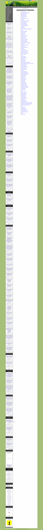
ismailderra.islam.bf (9, 495)
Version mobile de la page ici (25, 8)
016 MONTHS (9, 476)
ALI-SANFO (22, 70)
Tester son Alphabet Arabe (9, 9)
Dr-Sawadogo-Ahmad (24, 85)
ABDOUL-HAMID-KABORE (24, 31)
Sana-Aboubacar (23, 108)
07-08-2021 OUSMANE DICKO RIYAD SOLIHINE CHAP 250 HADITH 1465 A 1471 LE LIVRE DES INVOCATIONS (9, 363)
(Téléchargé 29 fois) (9, 161)
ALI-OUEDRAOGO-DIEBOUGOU (24, 25)
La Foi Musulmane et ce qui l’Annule (20, 0)
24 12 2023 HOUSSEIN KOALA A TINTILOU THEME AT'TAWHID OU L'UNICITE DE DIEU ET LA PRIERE (9, 295)
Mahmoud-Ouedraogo (24, 94)
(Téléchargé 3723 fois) (9, 186)
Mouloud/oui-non (9, 12)
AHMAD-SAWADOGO (23, 56)
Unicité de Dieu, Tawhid (13, 0)
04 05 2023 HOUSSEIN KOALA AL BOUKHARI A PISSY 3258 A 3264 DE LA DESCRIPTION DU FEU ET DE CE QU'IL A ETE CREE (9, 301)
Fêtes (27, 6)
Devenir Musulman (8, 0)
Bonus (30, 6)
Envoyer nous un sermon (9, 62)
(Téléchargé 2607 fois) (9, 399)
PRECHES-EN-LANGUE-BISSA (24, 87)
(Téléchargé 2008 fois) (9, 200)
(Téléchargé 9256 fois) (9, 125)
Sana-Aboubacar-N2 (23, 100)
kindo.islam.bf (9, 493)
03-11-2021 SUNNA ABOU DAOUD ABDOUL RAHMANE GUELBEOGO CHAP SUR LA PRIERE (9, 209)
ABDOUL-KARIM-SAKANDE (24, 24)
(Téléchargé (8, 358)
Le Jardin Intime (9, 10)
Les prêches (15, 6)
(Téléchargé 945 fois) (9, 265)
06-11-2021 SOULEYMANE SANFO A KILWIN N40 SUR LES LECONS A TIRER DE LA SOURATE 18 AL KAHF (9, 259)
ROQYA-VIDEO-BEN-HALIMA (24, 109)
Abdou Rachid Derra (9, 490)
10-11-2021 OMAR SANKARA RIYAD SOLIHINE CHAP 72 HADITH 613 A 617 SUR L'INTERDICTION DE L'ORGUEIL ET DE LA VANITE (9, 381)
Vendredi (8, 14)
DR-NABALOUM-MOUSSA (24, 64)
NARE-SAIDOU (22, 48)
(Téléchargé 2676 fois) (9, 260)
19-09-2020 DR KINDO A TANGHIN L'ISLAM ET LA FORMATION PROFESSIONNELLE (9, 233)
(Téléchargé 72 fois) (9, 344)
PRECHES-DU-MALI (23, 32)
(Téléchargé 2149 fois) (9, 332)
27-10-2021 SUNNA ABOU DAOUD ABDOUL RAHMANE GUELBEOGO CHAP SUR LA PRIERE (9, 214)
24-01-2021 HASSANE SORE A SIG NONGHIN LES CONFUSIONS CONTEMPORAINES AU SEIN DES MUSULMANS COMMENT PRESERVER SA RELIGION (9, 308)
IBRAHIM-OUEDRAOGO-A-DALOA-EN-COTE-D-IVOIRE (27, 63)
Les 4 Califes (8, 13)
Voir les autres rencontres (9, 435)
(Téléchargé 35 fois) (9, 167)
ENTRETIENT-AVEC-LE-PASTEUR (24, 86)
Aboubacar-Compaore (24, 69)
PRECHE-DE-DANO (23, 33)
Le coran (19, 6)
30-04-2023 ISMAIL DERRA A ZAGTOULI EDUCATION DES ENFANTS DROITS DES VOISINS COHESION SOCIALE (9, 269)
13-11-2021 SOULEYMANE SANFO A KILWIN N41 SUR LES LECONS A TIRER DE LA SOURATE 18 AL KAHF (9, 254)
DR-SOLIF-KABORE (23, 49)
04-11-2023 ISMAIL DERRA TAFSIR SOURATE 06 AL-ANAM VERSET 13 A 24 (9, 136)
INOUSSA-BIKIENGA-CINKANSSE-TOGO (25, 62)
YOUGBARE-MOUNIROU (24, 84)
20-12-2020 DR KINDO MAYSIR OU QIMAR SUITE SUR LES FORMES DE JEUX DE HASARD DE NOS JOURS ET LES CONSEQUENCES (9, 77)
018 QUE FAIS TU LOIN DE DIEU (9, 471)
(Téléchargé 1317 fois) (9, 275)
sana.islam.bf (9, 494)
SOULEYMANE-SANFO (23, 78)
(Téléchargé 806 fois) (9, 302)
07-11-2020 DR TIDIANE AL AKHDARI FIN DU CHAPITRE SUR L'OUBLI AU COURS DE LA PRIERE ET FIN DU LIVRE (9, 398)
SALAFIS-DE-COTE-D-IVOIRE (24, 39)
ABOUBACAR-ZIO (23, 99)
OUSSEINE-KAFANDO (23, 79)
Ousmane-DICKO (23, 77)
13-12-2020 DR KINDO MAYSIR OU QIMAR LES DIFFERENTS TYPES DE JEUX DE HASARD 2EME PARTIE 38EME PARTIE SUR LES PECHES (9, 83)
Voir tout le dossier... (10, 415)
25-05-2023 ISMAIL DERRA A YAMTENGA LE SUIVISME (9, 264)
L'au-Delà (8, 15)
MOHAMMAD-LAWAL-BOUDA (24, 47)
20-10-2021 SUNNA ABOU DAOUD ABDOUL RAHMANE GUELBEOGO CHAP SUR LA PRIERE (9, 219)
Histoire (8, 16)
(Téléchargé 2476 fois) (9, 339)
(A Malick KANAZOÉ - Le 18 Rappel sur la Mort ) (9, 28)
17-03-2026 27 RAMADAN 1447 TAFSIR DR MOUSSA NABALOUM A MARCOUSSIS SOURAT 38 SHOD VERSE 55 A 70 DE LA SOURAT (9, 160)
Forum (33, 6)
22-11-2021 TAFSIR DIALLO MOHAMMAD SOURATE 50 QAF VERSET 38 (9, 199)
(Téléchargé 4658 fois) (9, 229)
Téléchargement (23, 6)
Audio (8, 19)
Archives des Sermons (9, 63)
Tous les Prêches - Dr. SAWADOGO (9, 131)
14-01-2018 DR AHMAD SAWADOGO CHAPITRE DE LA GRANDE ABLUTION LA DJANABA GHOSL (9, 117)
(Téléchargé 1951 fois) (9, 220)
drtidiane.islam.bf (9, 489)
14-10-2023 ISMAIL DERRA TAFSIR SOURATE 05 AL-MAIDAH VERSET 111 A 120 (9, 145)
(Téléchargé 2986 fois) (9, 255)
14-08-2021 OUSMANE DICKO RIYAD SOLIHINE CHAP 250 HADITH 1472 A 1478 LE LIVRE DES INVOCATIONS (9, 357)
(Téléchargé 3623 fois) (9, 319)
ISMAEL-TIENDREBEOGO (24, 92)
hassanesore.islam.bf (9, 492)
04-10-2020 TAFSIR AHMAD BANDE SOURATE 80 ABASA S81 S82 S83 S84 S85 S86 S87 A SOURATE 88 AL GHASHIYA (9, 185)
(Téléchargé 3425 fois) (9, 100)
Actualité (8, 8)
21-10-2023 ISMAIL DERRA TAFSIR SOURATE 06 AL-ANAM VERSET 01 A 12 (9, 140)
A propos (33, 2)
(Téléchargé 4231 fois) (9, 181)
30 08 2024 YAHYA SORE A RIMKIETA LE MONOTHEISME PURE (9, 285)
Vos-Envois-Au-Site (23, 11)
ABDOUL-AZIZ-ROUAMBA (24, 16)
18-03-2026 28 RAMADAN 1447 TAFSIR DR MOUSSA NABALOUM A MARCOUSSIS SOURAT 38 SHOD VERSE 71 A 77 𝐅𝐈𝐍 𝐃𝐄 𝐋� (9, 154)
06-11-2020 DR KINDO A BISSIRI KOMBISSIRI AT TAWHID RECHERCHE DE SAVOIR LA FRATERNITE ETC (9, 228)
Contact (35, 2)
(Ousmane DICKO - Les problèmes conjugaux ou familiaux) (9, 32)
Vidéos (8, 17)
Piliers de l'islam (10, 6)
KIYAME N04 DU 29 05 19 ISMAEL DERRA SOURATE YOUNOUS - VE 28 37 (9, 439)
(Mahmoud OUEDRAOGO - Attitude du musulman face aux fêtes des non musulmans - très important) (9, 24)
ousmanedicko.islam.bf (9, 491)
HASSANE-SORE (23, 46)
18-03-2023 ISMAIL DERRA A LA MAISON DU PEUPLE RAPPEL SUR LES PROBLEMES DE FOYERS (9, 274)
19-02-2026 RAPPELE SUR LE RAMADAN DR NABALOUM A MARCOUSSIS (9, 343)
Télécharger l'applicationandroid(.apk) (9, 519)
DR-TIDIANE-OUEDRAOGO (24, 41)
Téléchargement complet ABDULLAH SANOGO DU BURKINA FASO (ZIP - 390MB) (9, 465)
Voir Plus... (9, 149)
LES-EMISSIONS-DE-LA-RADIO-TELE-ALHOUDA (26, 102)
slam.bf (10, 2)
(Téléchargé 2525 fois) (9, 405)
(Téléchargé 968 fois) (9, 270)
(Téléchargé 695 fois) (9, 286)
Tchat (36, 6)
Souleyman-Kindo (23, 107)
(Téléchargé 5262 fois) (9, 176)
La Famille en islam (9, 11)
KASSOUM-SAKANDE (23, 54)
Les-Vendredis (23, 17)
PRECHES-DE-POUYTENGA (24, 40)
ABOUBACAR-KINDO (23, 93)
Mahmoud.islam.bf (9, 497)
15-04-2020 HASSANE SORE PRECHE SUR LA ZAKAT (9, 313)
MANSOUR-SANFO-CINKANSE (24, 18)
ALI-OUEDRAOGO (23, 34)
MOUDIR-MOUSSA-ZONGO (24, 101)
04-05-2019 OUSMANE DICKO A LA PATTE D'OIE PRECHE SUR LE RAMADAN (9, 323)
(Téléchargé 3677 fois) (9, 440)
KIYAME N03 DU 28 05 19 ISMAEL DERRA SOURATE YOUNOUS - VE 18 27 (9, 444)
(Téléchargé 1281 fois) (9, 141)
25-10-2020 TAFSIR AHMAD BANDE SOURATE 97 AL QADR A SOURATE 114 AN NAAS (9, 175)
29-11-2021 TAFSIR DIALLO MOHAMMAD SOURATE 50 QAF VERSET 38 (9, 195)
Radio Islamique (9, 20)
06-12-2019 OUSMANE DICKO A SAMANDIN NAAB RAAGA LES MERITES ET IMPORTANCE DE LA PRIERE (9, 318)
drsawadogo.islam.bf (9, 496)
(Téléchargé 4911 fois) (9, 78)
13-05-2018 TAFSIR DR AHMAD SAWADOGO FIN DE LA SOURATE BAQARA (9, 112)
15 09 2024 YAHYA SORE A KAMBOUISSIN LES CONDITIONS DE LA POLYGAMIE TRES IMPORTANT (9, 280)
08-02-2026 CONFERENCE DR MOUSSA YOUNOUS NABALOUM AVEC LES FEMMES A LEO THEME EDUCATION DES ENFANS (9, 348)
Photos (8, 18)
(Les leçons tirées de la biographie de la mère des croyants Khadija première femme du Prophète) (9, 52)
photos (22, 55)
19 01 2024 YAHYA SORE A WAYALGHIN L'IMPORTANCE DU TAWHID (9, 290)
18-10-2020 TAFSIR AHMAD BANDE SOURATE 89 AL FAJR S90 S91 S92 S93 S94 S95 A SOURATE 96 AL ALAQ (9, 180)
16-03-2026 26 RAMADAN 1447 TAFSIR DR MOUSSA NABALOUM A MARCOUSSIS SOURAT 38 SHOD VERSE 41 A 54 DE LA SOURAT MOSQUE (9, 166)
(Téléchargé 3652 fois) (9, 242)
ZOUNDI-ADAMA (23, 26)
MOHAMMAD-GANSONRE (24, 71)
